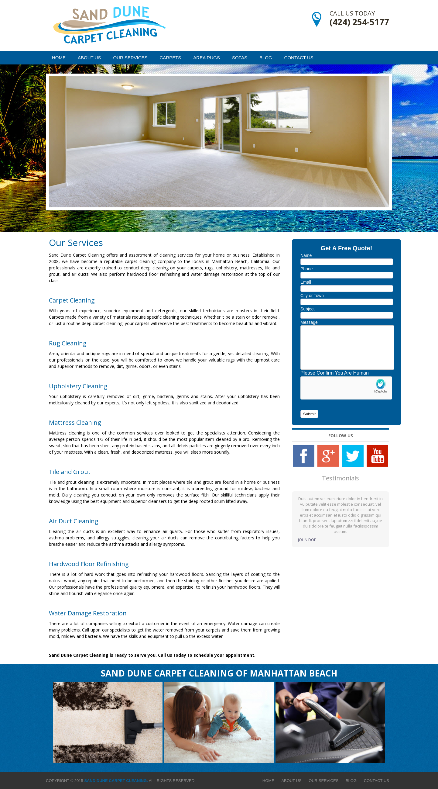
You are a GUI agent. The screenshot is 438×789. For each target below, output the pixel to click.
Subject (307, 308)
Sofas (239, 57)
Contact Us (298, 57)
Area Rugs (206, 57)
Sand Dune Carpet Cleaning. (116, 780)
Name (306, 255)
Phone (306, 268)
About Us (89, 57)
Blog (265, 57)
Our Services (130, 57)
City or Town (312, 295)
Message (309, 322)
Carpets (170, 57)
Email (305, 282)
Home (59, 57)
